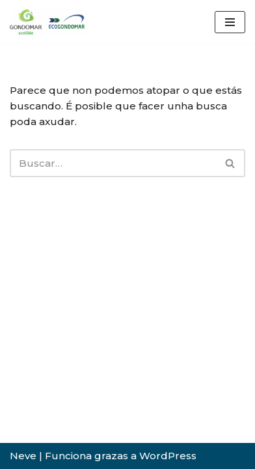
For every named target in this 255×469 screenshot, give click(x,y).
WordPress (167, 455)
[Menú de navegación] (230, 22)
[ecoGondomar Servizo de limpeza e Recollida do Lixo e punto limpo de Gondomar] (49, 22)
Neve (23, 455)
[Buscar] (113, 163)
